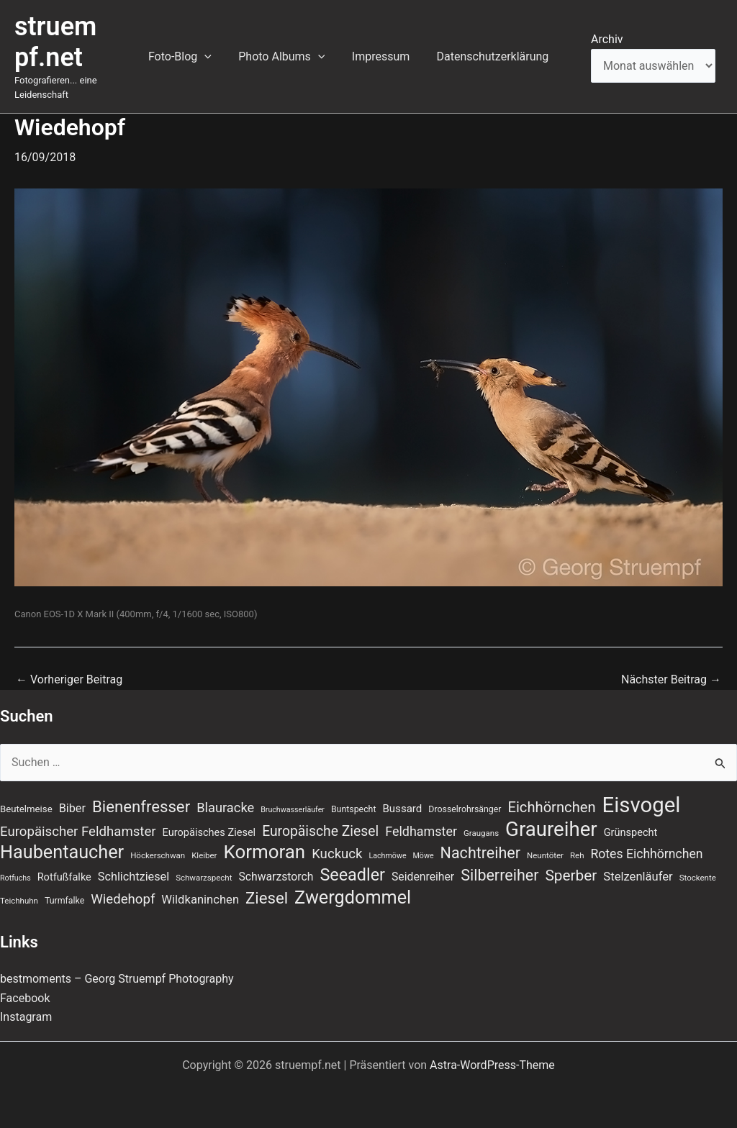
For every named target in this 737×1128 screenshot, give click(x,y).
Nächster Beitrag (671, 680)
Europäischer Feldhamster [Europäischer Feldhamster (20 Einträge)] (78, 832)
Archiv (607, 39)
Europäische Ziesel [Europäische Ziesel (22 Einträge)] (320, 831)
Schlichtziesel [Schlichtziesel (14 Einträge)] (133, 876)
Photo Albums (291, 57)
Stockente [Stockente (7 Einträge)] (697, 878)
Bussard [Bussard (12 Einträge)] (402, 808)
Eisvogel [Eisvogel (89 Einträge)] (641, 805)
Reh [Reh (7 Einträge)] (577, 855)
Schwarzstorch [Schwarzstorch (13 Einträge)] (275, 876)
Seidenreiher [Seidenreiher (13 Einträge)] (423, 876)
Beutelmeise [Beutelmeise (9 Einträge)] (26, 809)
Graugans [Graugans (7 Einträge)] (481, 833)
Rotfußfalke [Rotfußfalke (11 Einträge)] (64, 876)
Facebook (25, 998)
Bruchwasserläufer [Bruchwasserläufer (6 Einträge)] (293, 809)
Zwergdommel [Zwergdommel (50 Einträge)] (352, 897)
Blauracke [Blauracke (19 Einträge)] (225, 807)
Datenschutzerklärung (494, 56)
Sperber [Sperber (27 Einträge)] (571, 875)
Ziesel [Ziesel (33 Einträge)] (266, 897)
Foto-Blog (193, 57)
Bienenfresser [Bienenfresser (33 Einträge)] (141, 806)
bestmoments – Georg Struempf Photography (117, 979)
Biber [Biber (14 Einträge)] (72, 808)
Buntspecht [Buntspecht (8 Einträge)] (353, 809)
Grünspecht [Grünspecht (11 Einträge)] (631, 832)
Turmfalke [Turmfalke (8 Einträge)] (64, 901)
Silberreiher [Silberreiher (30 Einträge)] (499, 875)
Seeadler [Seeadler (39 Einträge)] (352, 874)
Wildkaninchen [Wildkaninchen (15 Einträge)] (200, 899)
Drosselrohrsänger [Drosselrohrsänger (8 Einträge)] (464, 809)
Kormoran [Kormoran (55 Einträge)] (264, 851)
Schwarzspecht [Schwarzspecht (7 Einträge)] (204, 878)
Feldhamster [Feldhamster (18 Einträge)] (421, 831)
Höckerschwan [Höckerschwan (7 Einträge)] (157, 855)
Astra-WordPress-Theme (492, 1065)
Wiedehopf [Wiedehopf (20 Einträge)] (123, 899)
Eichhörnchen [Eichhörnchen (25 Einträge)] (552, 807)
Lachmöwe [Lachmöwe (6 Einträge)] (388, 855)
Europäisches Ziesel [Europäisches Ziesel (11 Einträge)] (209, 832)
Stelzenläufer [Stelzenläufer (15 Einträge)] (637, 876)
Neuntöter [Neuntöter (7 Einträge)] (545, 855)
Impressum (387, 56)
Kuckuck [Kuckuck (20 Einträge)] (337, 854)
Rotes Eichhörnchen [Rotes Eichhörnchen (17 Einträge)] (646, 854)
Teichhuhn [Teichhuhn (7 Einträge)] (19, 901)
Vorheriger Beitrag (69, 680)
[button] (218, 57)
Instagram (26, 1017)
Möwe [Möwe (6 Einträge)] (423, 855)
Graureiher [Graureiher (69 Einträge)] (551, 829)
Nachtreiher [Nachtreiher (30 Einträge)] (480, 853)
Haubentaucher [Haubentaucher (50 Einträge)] (62, 852)
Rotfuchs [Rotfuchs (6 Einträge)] (15, 878)
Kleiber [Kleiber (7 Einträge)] (204, 855)
